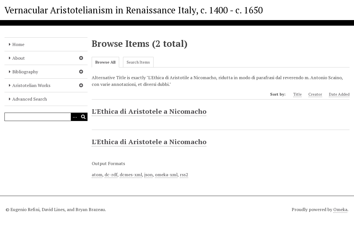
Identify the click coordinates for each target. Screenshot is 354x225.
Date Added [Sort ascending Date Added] (339, 94)
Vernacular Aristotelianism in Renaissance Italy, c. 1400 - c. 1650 (133, 10)
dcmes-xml (131, 174)
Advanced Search (29, 99)
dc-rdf (111, 174)
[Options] (75, 117)
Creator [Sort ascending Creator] (315, 94)
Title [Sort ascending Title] (297, 94)
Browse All (105, 62)
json (148, 174)
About (18, 58)
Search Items (138, 62)
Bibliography (25, 72)
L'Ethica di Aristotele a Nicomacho (149, 111)
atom (97, 174)
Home (18, 44)
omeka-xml (166, 174)
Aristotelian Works (31, 85)
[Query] (46, 117)
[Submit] (83, 117)
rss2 (184, 174)
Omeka (340, 209)
